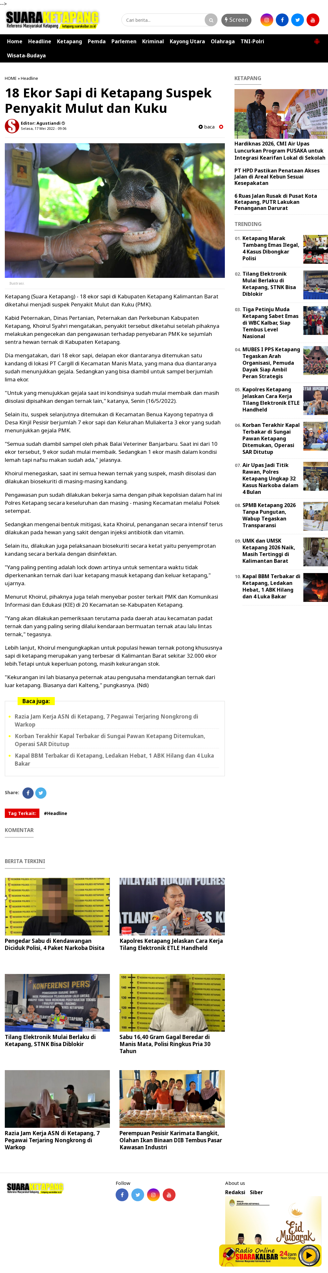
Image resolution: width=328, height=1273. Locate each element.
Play (309, 1255)
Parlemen (123, 41)
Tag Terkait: (22, 813)
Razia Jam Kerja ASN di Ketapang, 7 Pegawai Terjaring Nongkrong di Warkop (52, 1140)
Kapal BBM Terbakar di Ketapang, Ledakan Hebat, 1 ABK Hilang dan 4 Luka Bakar (271, 586)
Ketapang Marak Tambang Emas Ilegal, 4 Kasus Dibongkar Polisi (270, 248)
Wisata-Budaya (26, 55)
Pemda (97, 41)
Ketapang (69, 41)
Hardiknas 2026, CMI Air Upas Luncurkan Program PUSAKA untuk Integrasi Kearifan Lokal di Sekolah (279, 150)
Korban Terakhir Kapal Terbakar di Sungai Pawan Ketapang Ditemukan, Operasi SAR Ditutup (271, 438)
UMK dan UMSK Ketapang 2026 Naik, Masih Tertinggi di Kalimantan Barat (268, 550)
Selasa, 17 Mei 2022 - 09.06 (43, 128)
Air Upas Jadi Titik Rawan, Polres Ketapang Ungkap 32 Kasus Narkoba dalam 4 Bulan (270, 478)
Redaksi (235, 1192)
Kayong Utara (187, 41)
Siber (256, 1192)
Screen (236, 19)
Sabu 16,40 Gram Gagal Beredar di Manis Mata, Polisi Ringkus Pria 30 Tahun (164, 1044)
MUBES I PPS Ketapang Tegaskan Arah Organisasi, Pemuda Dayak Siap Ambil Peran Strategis (271, 362)
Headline (39, 41)
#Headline (55, 813)
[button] (317, 39)
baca (207, 126)
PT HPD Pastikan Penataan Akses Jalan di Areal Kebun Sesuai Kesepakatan (277, 176)
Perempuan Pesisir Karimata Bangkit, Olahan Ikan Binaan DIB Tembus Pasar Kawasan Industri (170, 1140)
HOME (11, 78)
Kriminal (153, 41)
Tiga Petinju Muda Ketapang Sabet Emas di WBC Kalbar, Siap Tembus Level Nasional (270, 322)
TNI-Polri (252, 41)
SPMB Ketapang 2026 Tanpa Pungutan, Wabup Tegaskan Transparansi (269, 515)
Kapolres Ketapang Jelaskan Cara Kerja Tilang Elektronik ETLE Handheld (171, 944)
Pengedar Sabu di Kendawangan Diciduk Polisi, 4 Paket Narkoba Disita (54, 944)
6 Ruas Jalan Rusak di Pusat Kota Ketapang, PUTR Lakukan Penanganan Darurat (275, 202)
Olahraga (223, 41)
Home (14, 41)
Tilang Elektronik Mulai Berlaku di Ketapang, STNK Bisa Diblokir (50, 1040)
